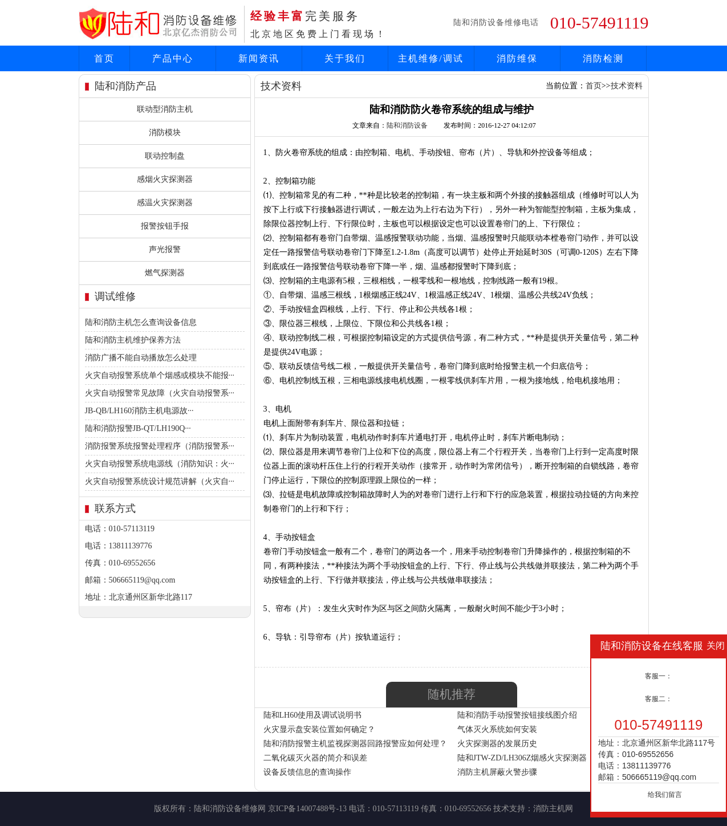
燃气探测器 (165, 272)
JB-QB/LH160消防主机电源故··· (139, 410)
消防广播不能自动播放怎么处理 (141, 357)
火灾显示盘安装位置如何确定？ (319, 729)
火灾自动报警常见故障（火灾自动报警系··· (160, 393)
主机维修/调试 (430, 58)
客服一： (658, 676)
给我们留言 (665, 795)
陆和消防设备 (407, 125)
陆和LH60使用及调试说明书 (312, 715)
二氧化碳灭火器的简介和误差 (315, 758)
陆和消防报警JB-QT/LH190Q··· (138, 428)
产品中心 (172, 58)
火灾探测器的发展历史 (497, 743)
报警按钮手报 (165, 226)
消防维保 (517, 58)
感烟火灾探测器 (165, 179)
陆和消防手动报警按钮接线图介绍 (517, 715)
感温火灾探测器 (165, 202)
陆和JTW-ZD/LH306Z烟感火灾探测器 (522, 758)
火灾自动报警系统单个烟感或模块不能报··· (160, 375)
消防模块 (165, 132)
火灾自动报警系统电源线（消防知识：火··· (160, 463)
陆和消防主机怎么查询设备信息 (141, 322)
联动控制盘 (165, 156)
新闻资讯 (258, 58)
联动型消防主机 (165, 109)
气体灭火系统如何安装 (497, 729)
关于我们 (344, 58)
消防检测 (603, 58)
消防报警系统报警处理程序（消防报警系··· (160, 446)
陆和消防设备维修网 (230, 808)
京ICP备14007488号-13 (307, 808)
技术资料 (627, 86)
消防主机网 (553, 808)
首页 (104, 58)
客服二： (658, 699)
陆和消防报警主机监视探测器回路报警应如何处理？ (355, 743)
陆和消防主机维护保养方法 (133, 340)
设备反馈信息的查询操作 (307, 772)
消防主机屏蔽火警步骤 (497, 772)
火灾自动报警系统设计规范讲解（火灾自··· (160, 481)
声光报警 (165, 249)
